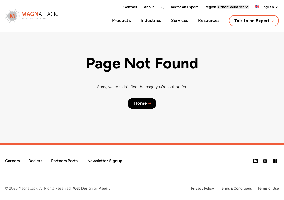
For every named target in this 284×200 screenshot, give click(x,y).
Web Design (83, 188)
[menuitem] (264, 7)
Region (227, 7)
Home (140, 103)
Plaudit (104, 188)
